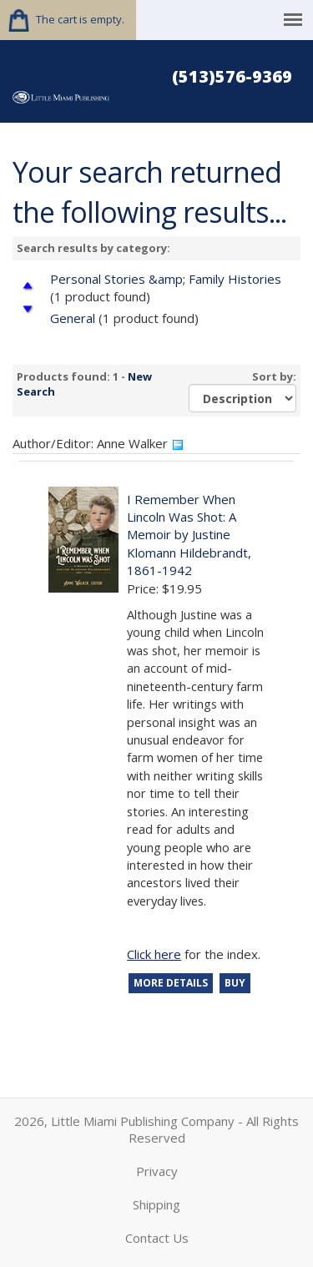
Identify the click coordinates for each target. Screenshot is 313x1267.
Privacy (157, 1171)
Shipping (156, 1204)
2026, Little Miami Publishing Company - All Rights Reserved (156, 1129)
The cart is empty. (80, 19)
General (72, 318)
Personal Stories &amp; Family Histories (165, 278)
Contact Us (157, 1237)
